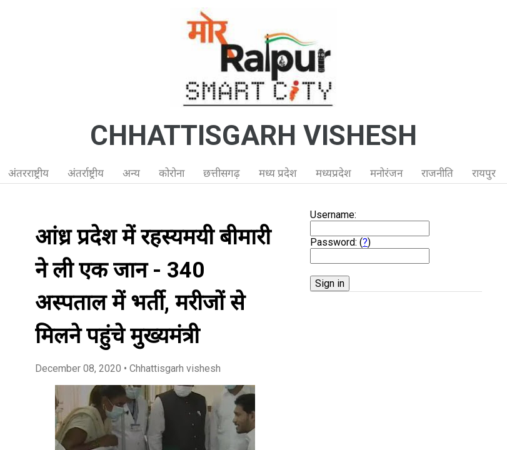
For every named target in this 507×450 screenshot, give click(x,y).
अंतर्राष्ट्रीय (86, 173)
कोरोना (171, 173)
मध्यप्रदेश (333, 173)
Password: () (340, 242)
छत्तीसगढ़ (221, 173)
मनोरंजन (386, 173)
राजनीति (437, 173)
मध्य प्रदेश (278, 173)
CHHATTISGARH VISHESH (253, 135)
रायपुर (484, 173)
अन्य (131, 173)
